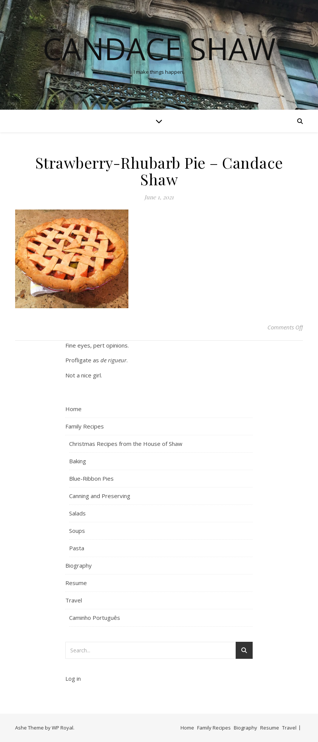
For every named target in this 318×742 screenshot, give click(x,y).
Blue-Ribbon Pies (91, 478)
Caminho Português (94, 617)
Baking (77, 461)
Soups (77, 530)
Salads (77, 513)
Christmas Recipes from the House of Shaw (125, 443)
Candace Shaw (159, 48)
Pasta (76, 548)
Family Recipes (84, 426)
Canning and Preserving (99, 496)
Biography (78, 565)
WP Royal (62, 727)
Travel (73, 600)
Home (73, 409)
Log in (73, 678)
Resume (76, 583)
